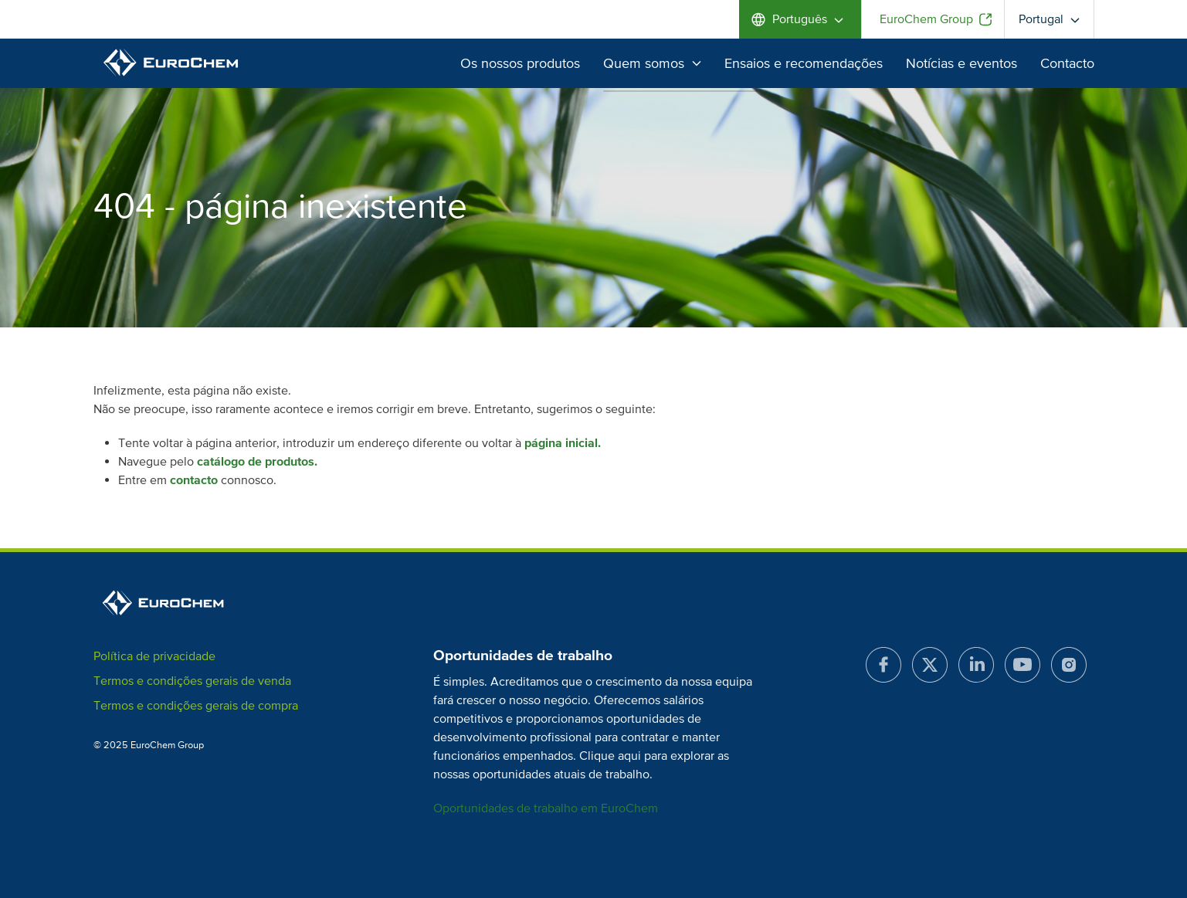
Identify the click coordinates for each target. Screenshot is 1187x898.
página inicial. (562, 443)
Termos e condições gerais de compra (195, 705)
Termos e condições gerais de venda (192, 681)
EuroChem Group (926, 19)
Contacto (1067, 63)
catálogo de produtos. (257, 461)
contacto (194, 480)
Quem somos (652, 63)
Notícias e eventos (961, 63)
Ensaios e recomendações (803, 63)
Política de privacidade (154, 656)
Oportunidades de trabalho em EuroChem (545, 808)
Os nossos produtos (520, 63)
